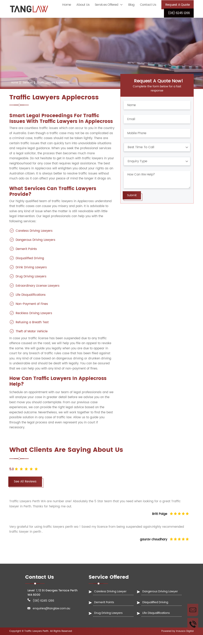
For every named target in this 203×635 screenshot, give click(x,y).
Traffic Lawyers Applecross (53, 83)
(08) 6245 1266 (179, 13)
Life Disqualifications (31, 294)
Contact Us (148, 4)
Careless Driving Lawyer (110, 591)
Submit (132, 195)
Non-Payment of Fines (32, 303)
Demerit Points (26, 249)
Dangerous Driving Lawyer (160, 591)
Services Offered (106, 4)
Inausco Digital (185, 631)
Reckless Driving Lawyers (34, 313)
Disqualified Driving (30, 258)
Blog (131, 4)
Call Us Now (192, 624)
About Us (82, 4)
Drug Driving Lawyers (31, 276)
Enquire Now (192, 610)
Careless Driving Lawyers (34, 230)
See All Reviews (25, 481)
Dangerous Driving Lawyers (35, 239)
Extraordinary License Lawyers (37, 285)
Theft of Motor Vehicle (32, 331)
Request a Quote (177, 4)
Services (28, 83)
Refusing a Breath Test (32, 322)
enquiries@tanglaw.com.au (51, 608)
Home (66, 4)
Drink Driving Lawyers (31, 267)
